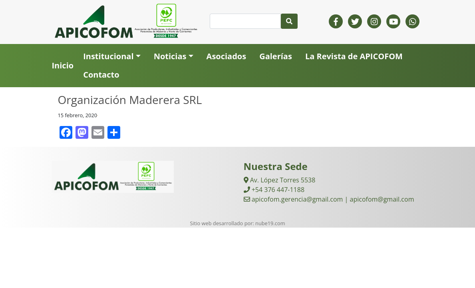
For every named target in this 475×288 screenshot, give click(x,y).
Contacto (101, 74)
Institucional (108, 56)
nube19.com (270, 223)
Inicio (63, 65)
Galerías (275, 56)
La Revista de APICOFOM (354, 56)
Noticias (170, 56)
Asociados (226, 56)
